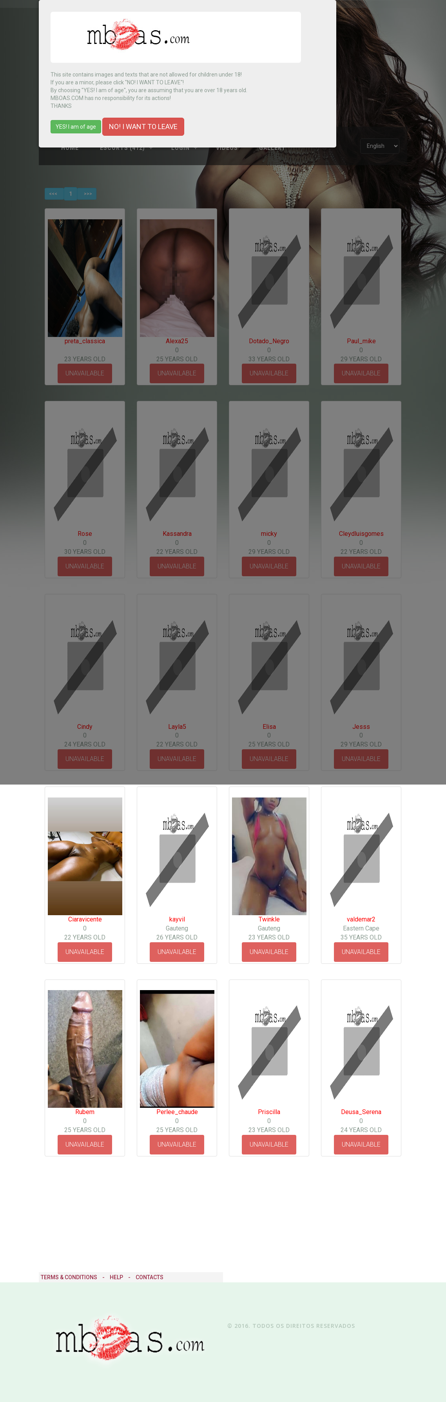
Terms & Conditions (69, 1277)
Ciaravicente (85, 919)
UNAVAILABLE (84, 952)
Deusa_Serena (361, 1112)
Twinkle (269, 919)
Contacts (149, 1277)
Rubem (84, 1112)
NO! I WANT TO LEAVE (143, 126)
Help (116, 1277)
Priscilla (269, 1112)
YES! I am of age (76, 127)
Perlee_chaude (177, 1112)
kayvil (177, 919)
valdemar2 (361, 919)
